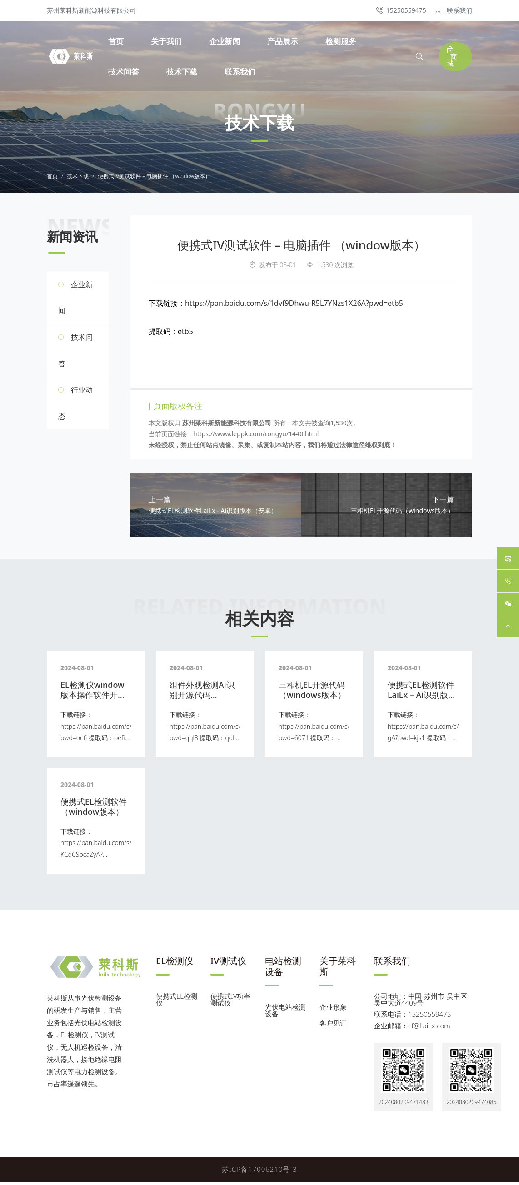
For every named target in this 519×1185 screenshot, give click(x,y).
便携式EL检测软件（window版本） (93, 809)
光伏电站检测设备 (285, 1013)
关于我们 (167, 41)
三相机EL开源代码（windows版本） (312, 692)
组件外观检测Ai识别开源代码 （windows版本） (203, 697)
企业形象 (333, 1010)
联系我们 (453, 10)
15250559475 (401, 10)
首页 (117, 41)
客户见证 (333, 1026)
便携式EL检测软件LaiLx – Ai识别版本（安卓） (422, 697)
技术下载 (183, 71)
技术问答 (125, 71)
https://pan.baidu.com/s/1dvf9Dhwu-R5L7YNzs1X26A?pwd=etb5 (294, 304)
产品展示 (284, 41)
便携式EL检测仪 (176, 1003)
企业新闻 (225, 41)
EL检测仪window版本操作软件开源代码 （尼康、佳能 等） (94, 702)
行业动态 (75, 405)
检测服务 (342, 41)
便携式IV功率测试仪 (230, 1003)
